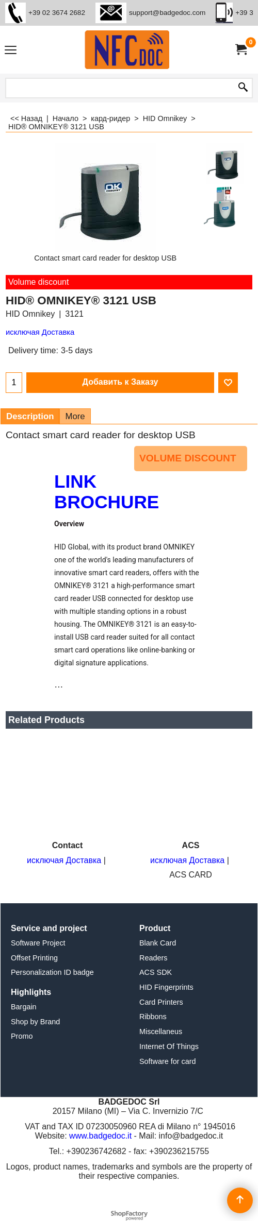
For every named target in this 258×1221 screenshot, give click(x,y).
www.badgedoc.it (100, 1135)
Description (30, 416)
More (75, 416)
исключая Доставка (40, 332)
